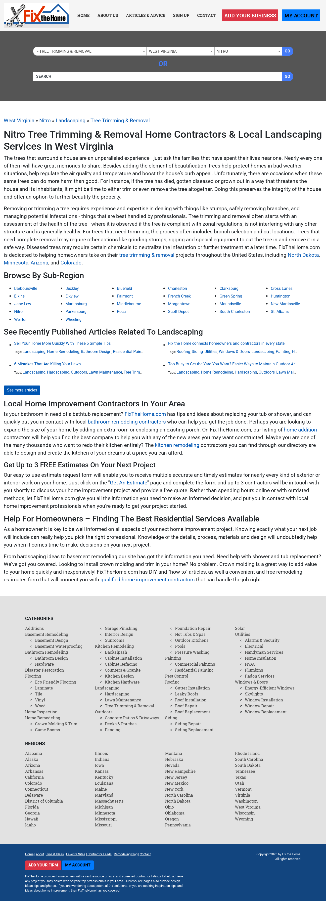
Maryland (104, 795)
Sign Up (181, 15)
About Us (107, 15)
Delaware (34, 795)
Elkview (72, 296)
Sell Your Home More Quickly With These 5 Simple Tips (62, 343)
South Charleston (235, 311)
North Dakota (303, 255)
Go (287, 51)
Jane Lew (22, 303)
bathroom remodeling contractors (127, 422)
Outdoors (79, 372)
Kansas (102, 771)
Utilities (210, 351)
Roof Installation (190, 699)
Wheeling (73, 319)
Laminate (44, 687)
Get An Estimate (128, 483)
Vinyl (40, 699)
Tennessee (245, 771)
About (40, 854)
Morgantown (179, 303)
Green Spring (231, 296)
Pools (180, 646)
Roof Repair (186, 705)
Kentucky (104, 777)
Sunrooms (114, 640)
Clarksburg (229, 288)
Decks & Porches (121, 723)
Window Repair (259, 705)
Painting (283, 351)
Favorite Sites (75, 854)
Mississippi (106, 818)
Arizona (39, 263)
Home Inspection (41, 711)
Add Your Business (250, 15)
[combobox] (90, 51)
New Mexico (176, 783)
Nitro (45, 121)
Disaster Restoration (44, 670)
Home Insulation (260, 658)
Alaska (31, 759)
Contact (206, 15)
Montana (173, 753)
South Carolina (249, 759)
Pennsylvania (178, 824)
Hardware (44, 664)
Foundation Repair (193, 628)
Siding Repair (188, 723)
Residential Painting (130, 351)
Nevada (172, 765)
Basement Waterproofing (59, 646)
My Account (301, 15)
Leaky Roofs (186, 693)
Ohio (169, 807)
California (34, 777)
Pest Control (176, 676)
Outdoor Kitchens (191, 640)
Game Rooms (47, 729)
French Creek (179, 296)
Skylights (254, 693)
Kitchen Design (119, 676)
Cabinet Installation (123, 658)
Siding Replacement (194, 729)
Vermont (243, 789)
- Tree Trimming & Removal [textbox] (63, 51)
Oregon (172, 818)
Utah (239, 783)
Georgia (32, 812)
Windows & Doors (234, 351)
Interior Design (119, 634)
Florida (32, 807)
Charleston (177, 288)
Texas (240, 777)
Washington (246, 801)
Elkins (19, 296)
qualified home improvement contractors (147, 580)
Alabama (33, 753)
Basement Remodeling (46, 634)
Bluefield (124, 288)
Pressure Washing (192, 652)
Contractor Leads (100, 854)
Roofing (183, 351)
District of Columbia (44, 801)
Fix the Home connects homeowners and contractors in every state (226, 343)
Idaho (30, 824)
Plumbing (254, 670)
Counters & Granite (123, 670)
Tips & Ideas (55, 854)
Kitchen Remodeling (114, 646)
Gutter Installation (192, 687)
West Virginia (19, 121)
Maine (101, 789)
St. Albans (280, 311)
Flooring (33, 676)
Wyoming (244, 818)
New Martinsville (285, 303)
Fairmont (125, 296)
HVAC (250, 664)
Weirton (21, 319)
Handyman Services (264, 652)
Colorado (71, 263)
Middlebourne (129, 303)
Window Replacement (266, 711)
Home (83, 15)
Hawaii (31, 818)
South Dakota (248, 765)
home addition (300, 430)
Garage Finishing (121, 628)
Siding (197, 351)
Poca (121, 311)
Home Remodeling (63, 351)
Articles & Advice (145, 15)
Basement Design (51, 640)
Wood (40, 705)
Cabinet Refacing (121, 664)
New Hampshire (180, 771)
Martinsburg (76, 303)
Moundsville (230, 303)
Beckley (72, 288)
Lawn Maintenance (105, 372)
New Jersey (176, 777)
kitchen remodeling (177, 445)
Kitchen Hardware (122, 682)
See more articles (22, 390)
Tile (38, 693)
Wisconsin (245, 812)
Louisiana (104, 783)
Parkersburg (76, 311)
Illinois (101, 753)
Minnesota (16, 263)
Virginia (242, 795)
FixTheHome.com (145, 414)
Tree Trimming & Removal (120, 121)
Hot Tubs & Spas (190, 634)
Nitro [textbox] (222, 51)
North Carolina (179, 795)
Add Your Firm (43, 865)
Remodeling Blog (126, 854)
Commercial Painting (195, 664)
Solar (240, 628)
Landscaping (71, 121)
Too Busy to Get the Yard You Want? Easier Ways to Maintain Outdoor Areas (232, 364)
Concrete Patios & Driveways (132, 717)
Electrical (254, 646)
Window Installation (264, 699)
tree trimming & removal (146, 255)
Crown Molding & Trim (56, 723)
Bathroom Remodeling (46, 652)
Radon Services (260, 676)
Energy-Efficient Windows (269, 687)
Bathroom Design (96, 351)
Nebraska (174, 759)
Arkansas (34, 771)
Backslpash (116, 652)
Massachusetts (109, 801)
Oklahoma (175, 812)
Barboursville (25, 288)
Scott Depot (178, 311)
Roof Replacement (192, 711)
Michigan (104, 807)
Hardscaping (58, 372)
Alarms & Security (262, 640)
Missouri (103, 824)
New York (174, 789)
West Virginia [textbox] (163, 51)
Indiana (102, 759)
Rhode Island (247, 753)
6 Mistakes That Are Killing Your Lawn (47, 364)
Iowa (99, 765)
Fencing (112, 729)
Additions (34, 628)
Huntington (280, 296)
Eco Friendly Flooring (55, 682)
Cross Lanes (281, 288)
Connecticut (36, 789)
